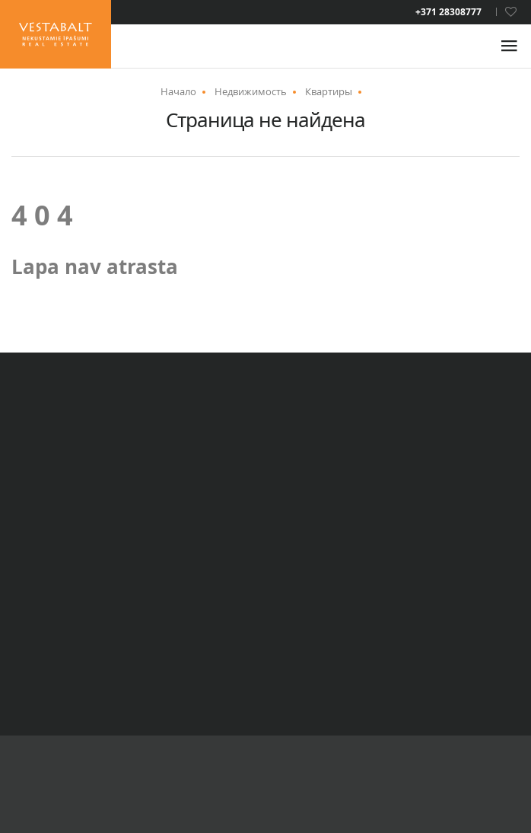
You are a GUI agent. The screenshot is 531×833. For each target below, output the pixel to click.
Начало (178, 91)
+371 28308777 (448, 12)
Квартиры (328, 91)
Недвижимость (251, 91)
